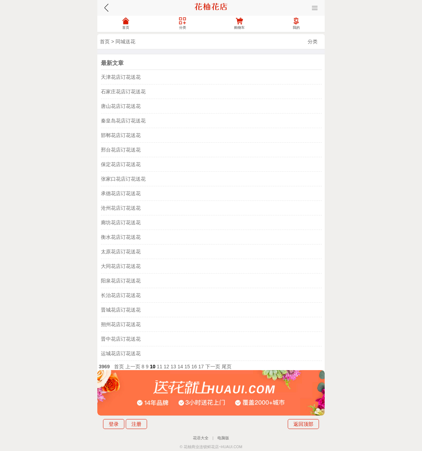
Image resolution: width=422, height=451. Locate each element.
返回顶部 (303, 424)
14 (180, 366)
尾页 (227, 366)
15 (187, 366)
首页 (105, 41)
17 (201, 366)
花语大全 (201, 438)
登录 (114, 424)
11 (159, 366)
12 (166, 366)
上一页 (132, 366)
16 (194, 366)
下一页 (212, 366)
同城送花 (125, 41)
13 (173, 366)
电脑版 (223, 438)
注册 (136, 424)
